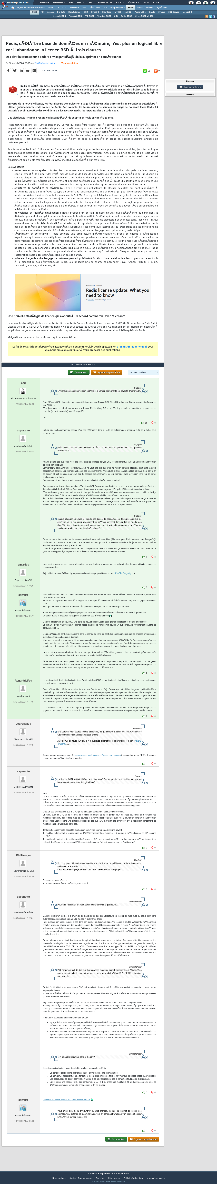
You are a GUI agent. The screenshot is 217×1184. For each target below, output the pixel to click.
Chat (90, 2)
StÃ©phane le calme (45, 65)
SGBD (131, 8)
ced (23, 389)
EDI (105, 8)
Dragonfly (127, 579)
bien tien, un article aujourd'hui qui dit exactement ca (66, 1106)
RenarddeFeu (23, 687)
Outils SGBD (126, 16)
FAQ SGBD (90, 16)
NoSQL (128, 12)
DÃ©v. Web (95, 8)
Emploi (120, 2)
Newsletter (104, 2)
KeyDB (118, 579)
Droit (146, 2)
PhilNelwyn (23, 861)
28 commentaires (69, 65)
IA (58, 8)
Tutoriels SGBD (104, 16)
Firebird (95, 12)
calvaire (23, 601)
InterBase (106, 12)
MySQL (118, 12)
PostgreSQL (139, 12)
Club (156, 2)
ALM (64, 8)
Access (50, 12)
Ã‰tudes (133, 2)
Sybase (161, 12)
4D (42, 12)
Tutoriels (59, 2)
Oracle (152, 12)
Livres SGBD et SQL (144, 16)
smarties (23, 570)
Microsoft (74, 8)
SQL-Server (173, 12)
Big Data (61, 12)
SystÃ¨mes (162, 8)
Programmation (117, 8)
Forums (44, 2)
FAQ (70, 2)
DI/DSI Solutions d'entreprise (31, 8)
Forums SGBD (75, 16)
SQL (116, 16)
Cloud (50, 8)
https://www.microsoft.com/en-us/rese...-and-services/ (97, 761)
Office (140, 8)
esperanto (23, 436)
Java (84, 8)
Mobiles (149, 8)
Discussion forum (190, 87)
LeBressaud (23, 730)
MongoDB (187, 12)
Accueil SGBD (59, 16)
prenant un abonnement (132, 349)
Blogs (80, 2)
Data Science (74, 12)
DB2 (86, 12)
